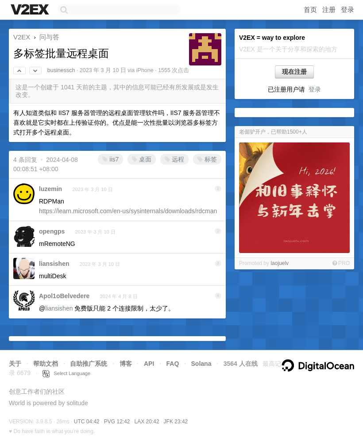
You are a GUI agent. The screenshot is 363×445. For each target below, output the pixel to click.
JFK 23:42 (176, 421)
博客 (126, 363)
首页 (310, 9)
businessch (61, 70)
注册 (329, 9)
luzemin (50, 188)
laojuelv (279, 263)
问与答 (49, 37)
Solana (201, 363)
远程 (174, 159)
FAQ (172, 363)
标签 (207, 159)
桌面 (141, 159)
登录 (347, 9)
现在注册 (294, 71)
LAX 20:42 (147, 421)
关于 (15, 363)
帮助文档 (45, 363)
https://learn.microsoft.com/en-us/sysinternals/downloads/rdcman (128, 211)
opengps (52, 231)
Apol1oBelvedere (64, 295)
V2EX (21, 37)
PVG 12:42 (117, 421)
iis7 (110, 159)
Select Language (66, 373)
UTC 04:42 (87, 421)
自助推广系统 (88, 363)
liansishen (54, 263)
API (149, 363)
